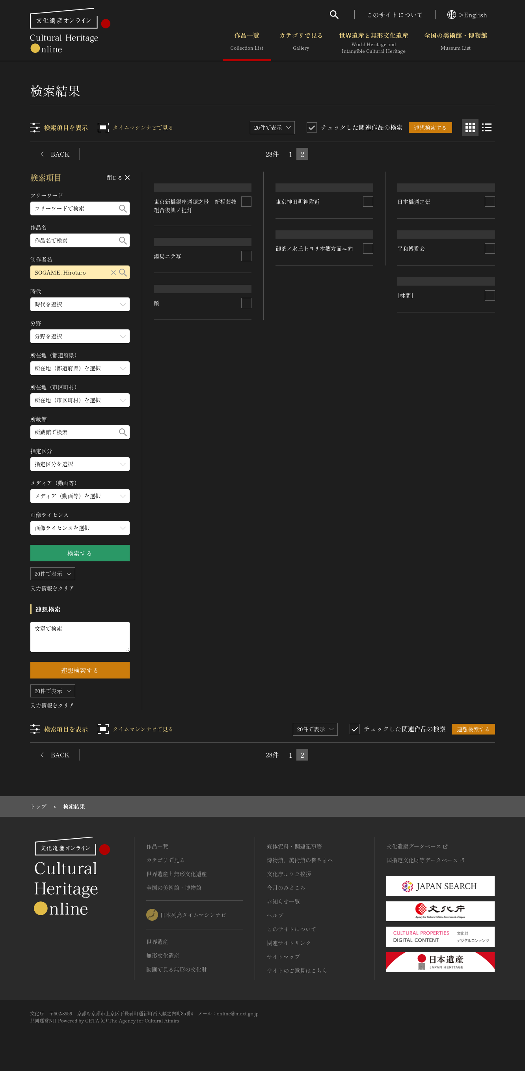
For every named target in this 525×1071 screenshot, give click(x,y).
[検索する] (123, 208)
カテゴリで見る (301, 43)
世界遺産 (157, 942)
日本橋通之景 (292, 359)
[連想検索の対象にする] (247, 265)
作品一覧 (247, 43)
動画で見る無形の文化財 (176, 969)
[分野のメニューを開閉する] (80, 336)
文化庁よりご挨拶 (289, 874)
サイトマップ (283, 957)
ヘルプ (275, 915)
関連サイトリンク (289, 943)
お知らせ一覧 (283, 901)
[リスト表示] (486, 127)
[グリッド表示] (470, 127)
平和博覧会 (168, 374)
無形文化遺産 (162, 955)
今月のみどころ (286, 888)
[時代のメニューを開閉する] (80, 304)
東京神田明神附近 (298, 259)
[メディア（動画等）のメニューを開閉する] (80, 496)
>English (467, 14)
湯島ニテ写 (411, 255)
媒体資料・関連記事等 (294, 846)
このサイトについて (395, 14)
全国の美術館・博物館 (455, 43)
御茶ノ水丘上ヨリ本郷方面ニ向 (436, 441)
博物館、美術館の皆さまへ (300, 860)
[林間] (162, 548)
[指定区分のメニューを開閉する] (80, 464)
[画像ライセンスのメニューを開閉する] (80, 528)
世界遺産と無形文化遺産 (373, 43)
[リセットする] (113, 272)
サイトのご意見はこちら (297, 970)
